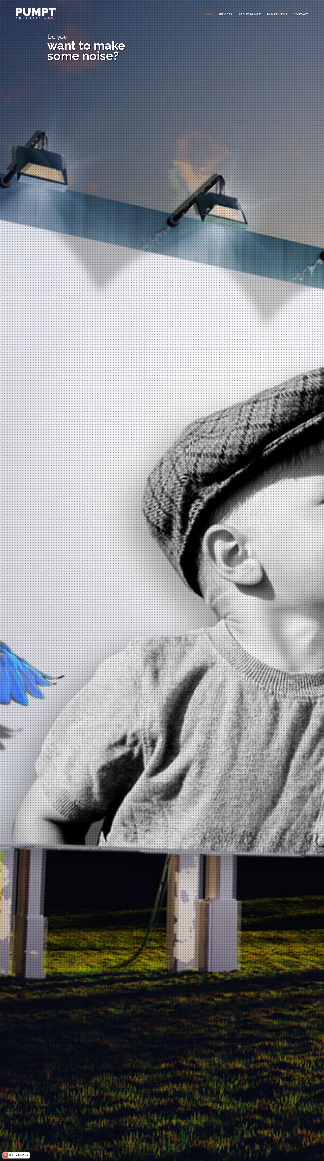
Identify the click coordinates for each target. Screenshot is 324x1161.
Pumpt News (277, 14)
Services (225, 14)
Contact (301, 14)
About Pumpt (249, 14)
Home (208, 14)
